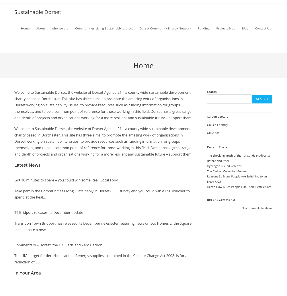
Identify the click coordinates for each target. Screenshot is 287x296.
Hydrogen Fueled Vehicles (224, 166)
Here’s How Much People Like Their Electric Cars (239, 187)
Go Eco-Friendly (217, 125)
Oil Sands (213, 133)
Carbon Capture (217, 117)
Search (212, 92)
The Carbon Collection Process (227, 171)
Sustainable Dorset (37, 12)
